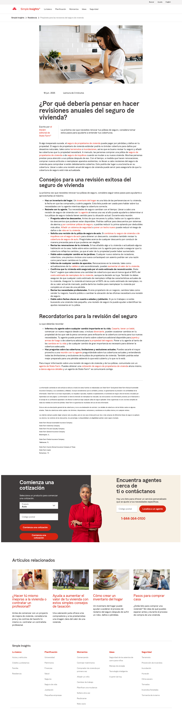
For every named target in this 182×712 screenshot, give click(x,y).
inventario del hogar (86, 200)
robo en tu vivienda (71, 230)
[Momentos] (74, 9)
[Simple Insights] (30, 10)
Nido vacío (81, 704)
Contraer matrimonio (86, 663)
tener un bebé (127, 328)
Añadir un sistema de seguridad (76, 227)
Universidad (50, 657)
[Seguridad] (94, 9)
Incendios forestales (150, 690)
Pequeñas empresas (53, 695)
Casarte (115, 328)
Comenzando (82, 657)
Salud (47, 674)
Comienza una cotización (35, 527)
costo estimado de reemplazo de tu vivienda (72, 275)
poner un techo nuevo (104, 227)
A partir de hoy (115, 677)
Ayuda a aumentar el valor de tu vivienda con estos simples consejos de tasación (70, 601)
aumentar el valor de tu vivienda (123, 266)
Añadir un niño (83, 677)
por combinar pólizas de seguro (77, 224)
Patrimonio (49, 663)
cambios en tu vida (57, 343)
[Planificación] (60, 9)
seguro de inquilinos (76, 155)
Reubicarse (81, 698)
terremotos (75, 149)
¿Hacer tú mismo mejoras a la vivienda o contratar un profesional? (29, 601)
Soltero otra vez (83, 693)
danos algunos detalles (52, 369)
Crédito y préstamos (20, 663)
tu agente (83, 212)
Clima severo (147, 679)
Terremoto (146, 657)
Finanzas (48, 668)
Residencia (16, 674)
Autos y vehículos (19, 657)
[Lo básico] (48, 9)
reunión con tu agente (71, 352)
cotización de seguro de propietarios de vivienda (105, 366)
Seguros (48, 679)
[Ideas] (84, 9)
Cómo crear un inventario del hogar (108, 597)
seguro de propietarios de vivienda (83, 143)
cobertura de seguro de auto (64, 239)
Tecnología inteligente (118, 671)
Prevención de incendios (152, 663)
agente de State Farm (49, 366)
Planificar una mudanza (87, 688)
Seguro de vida (51, 685)
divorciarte (99, 331)
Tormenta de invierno (151, 695)
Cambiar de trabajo (85, 682)
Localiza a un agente (153, 509)
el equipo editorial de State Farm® (45, 131)
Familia (15, 668)
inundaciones (90, 149)
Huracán (145, 674)
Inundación (146, 668)
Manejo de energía (117, 666)
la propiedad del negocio (101, 340)
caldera (75, 266)
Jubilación (49, 690)
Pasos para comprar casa (149, 597)
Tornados (145, 685)
